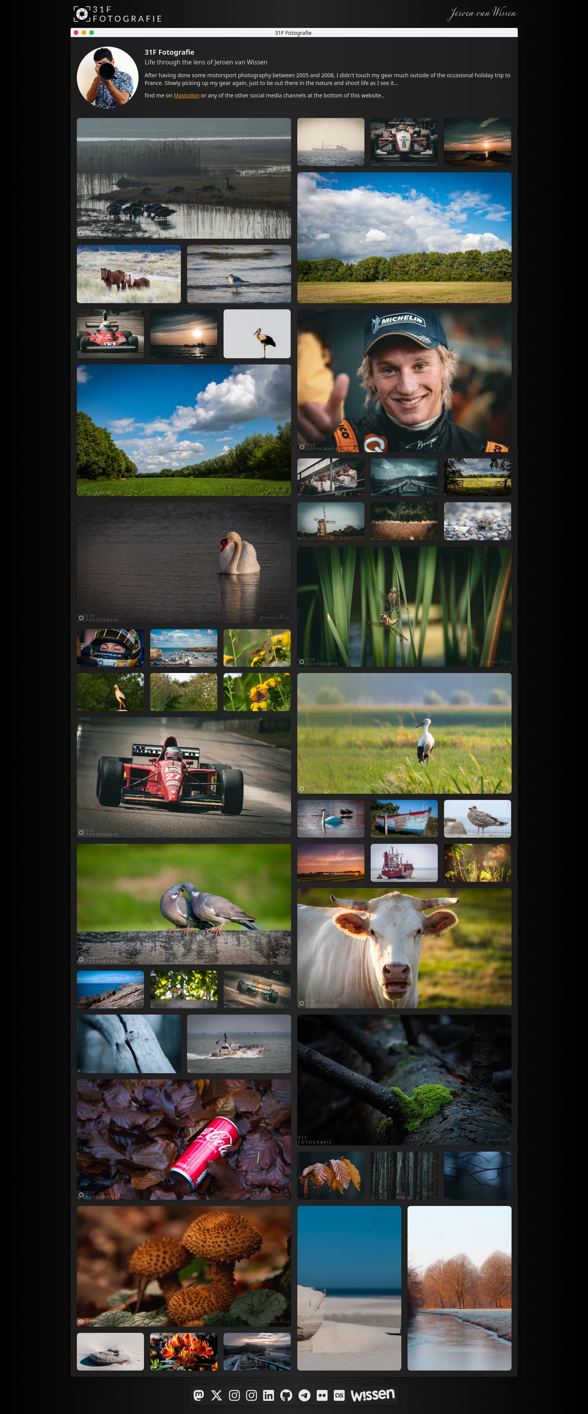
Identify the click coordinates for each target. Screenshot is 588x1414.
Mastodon (186, 95)
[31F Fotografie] (117, 14)
